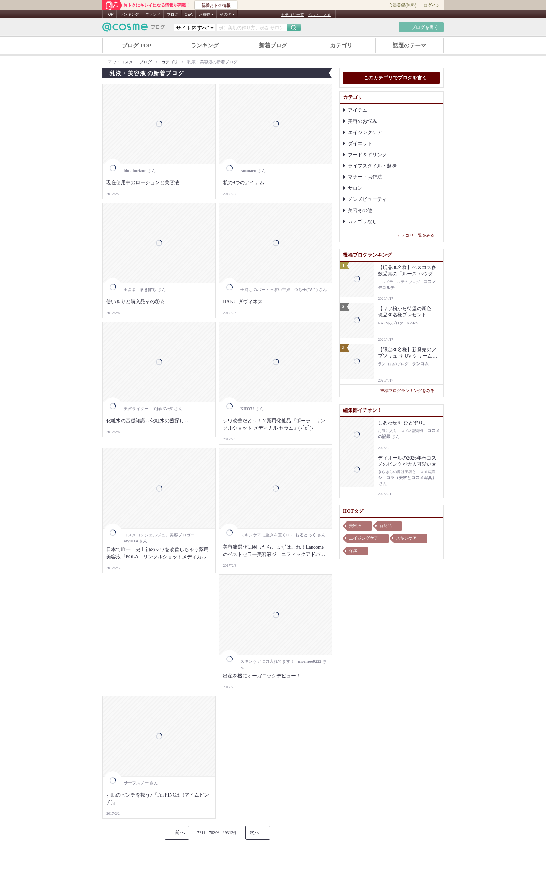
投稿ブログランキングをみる (410, 390)
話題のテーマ (409, 45)
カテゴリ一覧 (292, 15)
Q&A (189, 14)
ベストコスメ (319, 15)
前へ (180, 832)
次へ (254, 832)
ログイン (431, 5)
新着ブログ (273, 45)
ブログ (172, 14)
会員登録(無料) (402, 5)
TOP (110, 14)
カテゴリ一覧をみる (418, 235)
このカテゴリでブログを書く (391, 78)
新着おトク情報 (216, 5)
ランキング (129, 14)
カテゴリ (341, 45)
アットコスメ (120, 62)
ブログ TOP (136, 45)
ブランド (153, 14)
